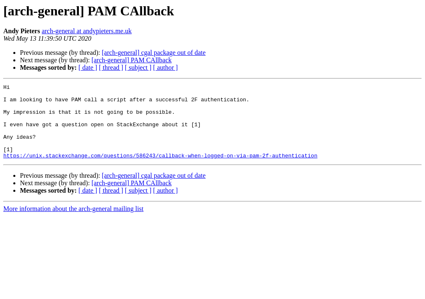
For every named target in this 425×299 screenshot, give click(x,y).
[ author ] (165, 67)
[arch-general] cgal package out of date (153, 52)
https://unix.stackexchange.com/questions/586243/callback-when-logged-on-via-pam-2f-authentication (160, 170)
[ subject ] (138, 67)
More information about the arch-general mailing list (73, 223)
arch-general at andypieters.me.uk (87, 30)
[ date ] (87, 67)
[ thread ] (111, 67)
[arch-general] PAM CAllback (131, 60)
